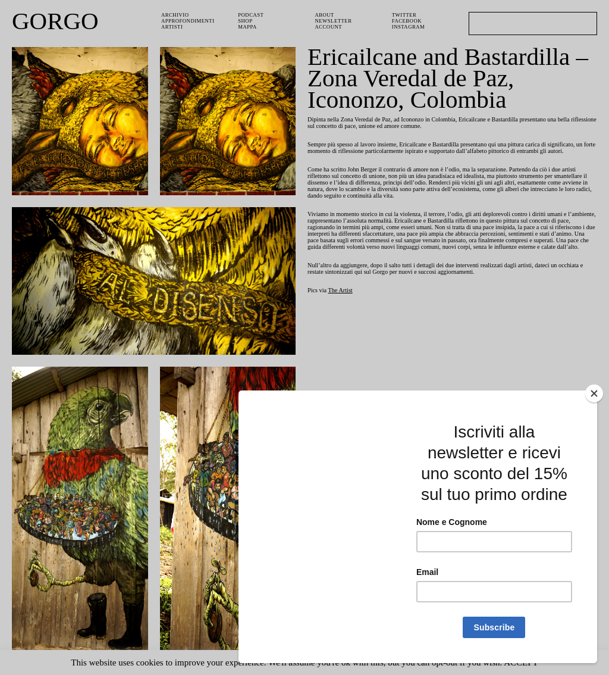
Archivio (175, 15)
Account (329, 28)
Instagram (409, 28)
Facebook (407, 21)
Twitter (405, 15)
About (325, 15)
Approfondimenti (188, 21)
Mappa (248, 28)
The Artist (345, 315)
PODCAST (252, 15)
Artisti (172, 28)
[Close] (594, 393)
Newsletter (334, 21)
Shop (246, 21)
